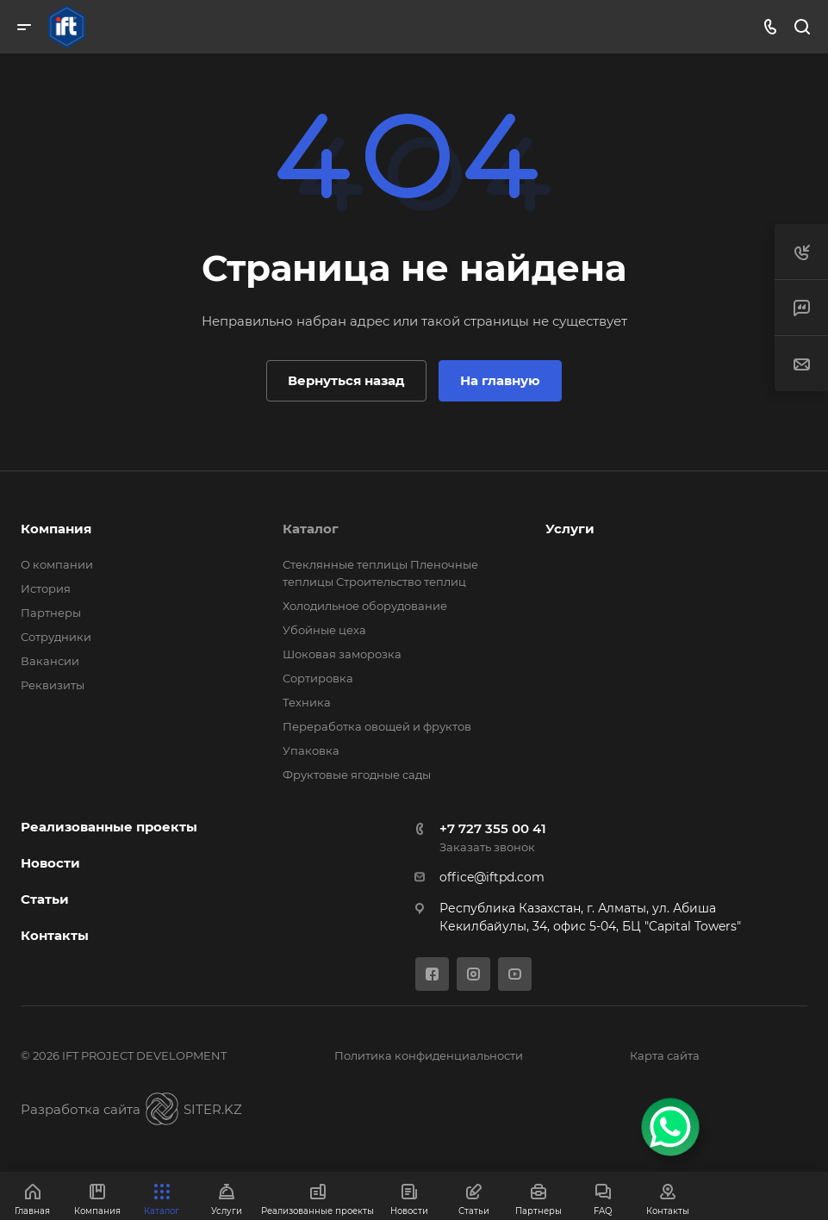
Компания (56, 528)
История (46, 588)
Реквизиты (52, 685)
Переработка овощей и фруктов (377, 726)
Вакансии (50, 661)
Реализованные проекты (109, 827)
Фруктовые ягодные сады (357, 774)
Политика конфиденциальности (428, 1055)
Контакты (55, 935)
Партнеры (51, 612)
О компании (57, 564)
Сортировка (318, 678)
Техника (307, 702)
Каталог (311, 528)
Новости (50, 863)
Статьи (45, 899)
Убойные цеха (324, 630)
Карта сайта (665, 1055)
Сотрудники (56, 637)
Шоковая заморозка (342, 654)
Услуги (570, 528)
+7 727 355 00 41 (492, 828)
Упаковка (311, 750)
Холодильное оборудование (365, 606)
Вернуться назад (346, 380)
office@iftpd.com (492, 877)
